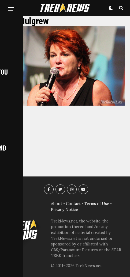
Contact (73, 203)
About (56, 203)
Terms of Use (96, 203)
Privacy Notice (64, 209)
